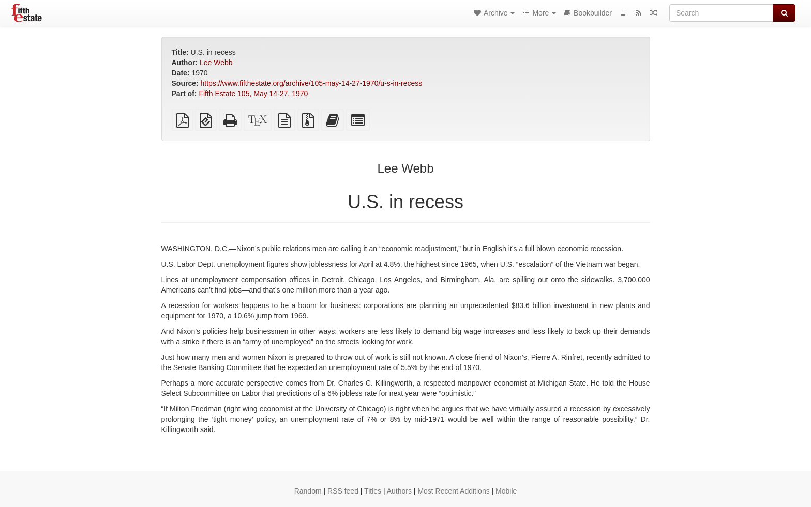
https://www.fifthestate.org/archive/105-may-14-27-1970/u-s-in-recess (312, 83)
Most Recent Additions (453, 491)
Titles (372, 491)
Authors (399, 491)
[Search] (721, 13)
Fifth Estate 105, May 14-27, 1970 (253, 93)
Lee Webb (216, 62)
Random (308, 491)
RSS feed (342, 491)
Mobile (506, 491)
